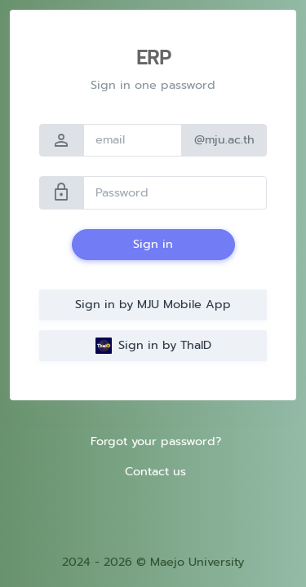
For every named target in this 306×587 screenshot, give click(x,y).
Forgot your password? (156, 441)
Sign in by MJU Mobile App (153, 304)
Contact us (155, 471)
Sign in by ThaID (153, 345)
